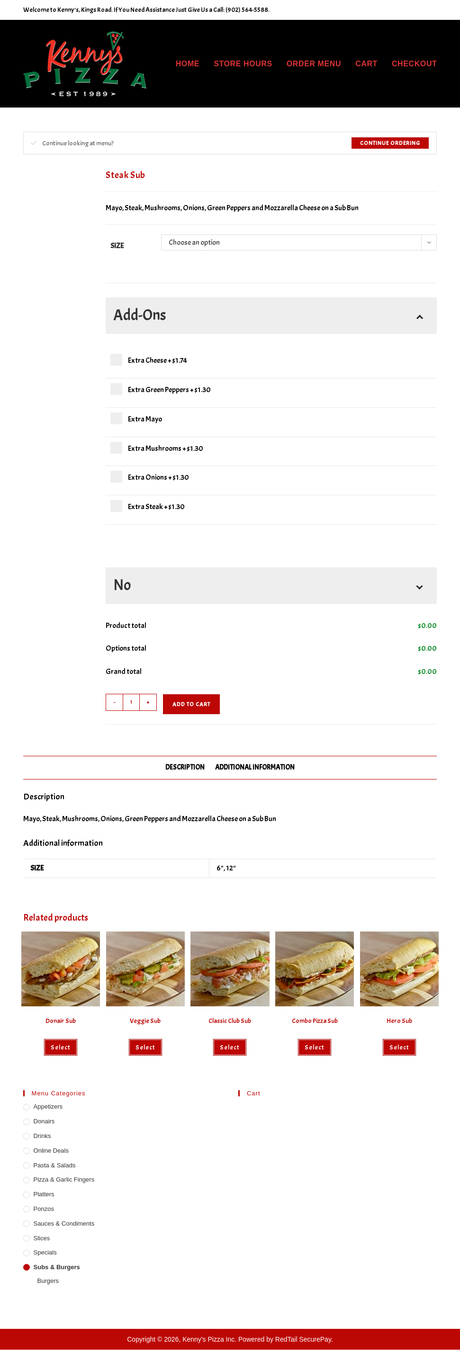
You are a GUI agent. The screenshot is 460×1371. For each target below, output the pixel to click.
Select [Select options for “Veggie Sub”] (145, 1047)
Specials (45, 1252)
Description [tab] (185, 767)
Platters (44, 1194)
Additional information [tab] (255, 767)
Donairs (44, 1121)
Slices (42, 1238)
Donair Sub (60, 1021)
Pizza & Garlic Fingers (64, 1179)
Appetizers (48, 1106)
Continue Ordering (390, 143)
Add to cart (191, 704)
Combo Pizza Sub (315, 1021)
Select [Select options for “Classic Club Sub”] (230, 1047)
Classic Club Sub (229, 1021)
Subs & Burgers (57, 1267)
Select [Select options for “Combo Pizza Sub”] (315, 1047)
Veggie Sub (145, 1021)
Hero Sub (399, 1021)
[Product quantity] (131, 702)
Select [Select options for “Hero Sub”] (399, 1047)
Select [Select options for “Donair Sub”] (61, 1047)
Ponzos (44, 1208)
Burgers (48, 1280)
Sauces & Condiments (64, 1223)
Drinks (42, 1135)
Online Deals (51, 1150)
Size (117, 246)
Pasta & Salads (55, 1165)
